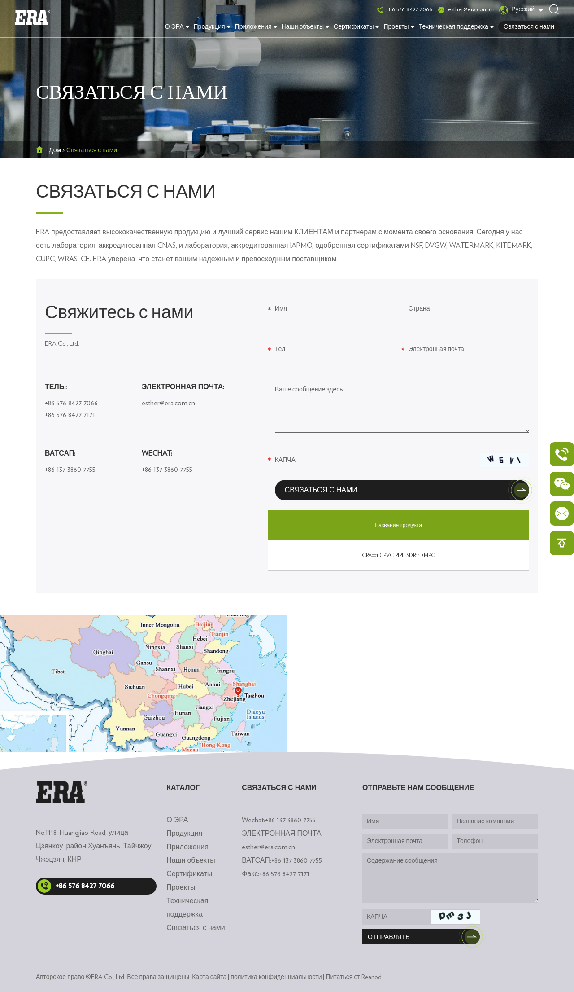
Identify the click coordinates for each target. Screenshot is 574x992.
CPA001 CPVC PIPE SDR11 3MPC (398, 555)
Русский (517, 10)
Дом (55, 150)
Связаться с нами (529, 27)
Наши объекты (306, 27)
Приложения (256, 27)
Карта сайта (209, 977)
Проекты (398, 27)
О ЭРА (177, 27)
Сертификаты (356, 27)
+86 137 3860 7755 (70, 469)
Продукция (212, 27)
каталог (183, 787)
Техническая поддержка (456, 27)
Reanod (371, 977)
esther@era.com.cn (471, 9)
